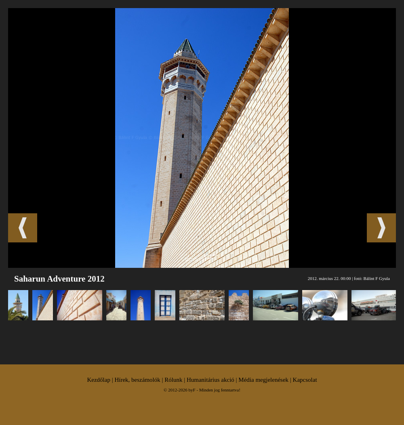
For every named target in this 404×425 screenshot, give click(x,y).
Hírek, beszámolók (137, 380)
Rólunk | (175, 380)
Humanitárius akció (210, 380)
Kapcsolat (305, 380)
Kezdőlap (98, 380)
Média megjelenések (263, 380)
